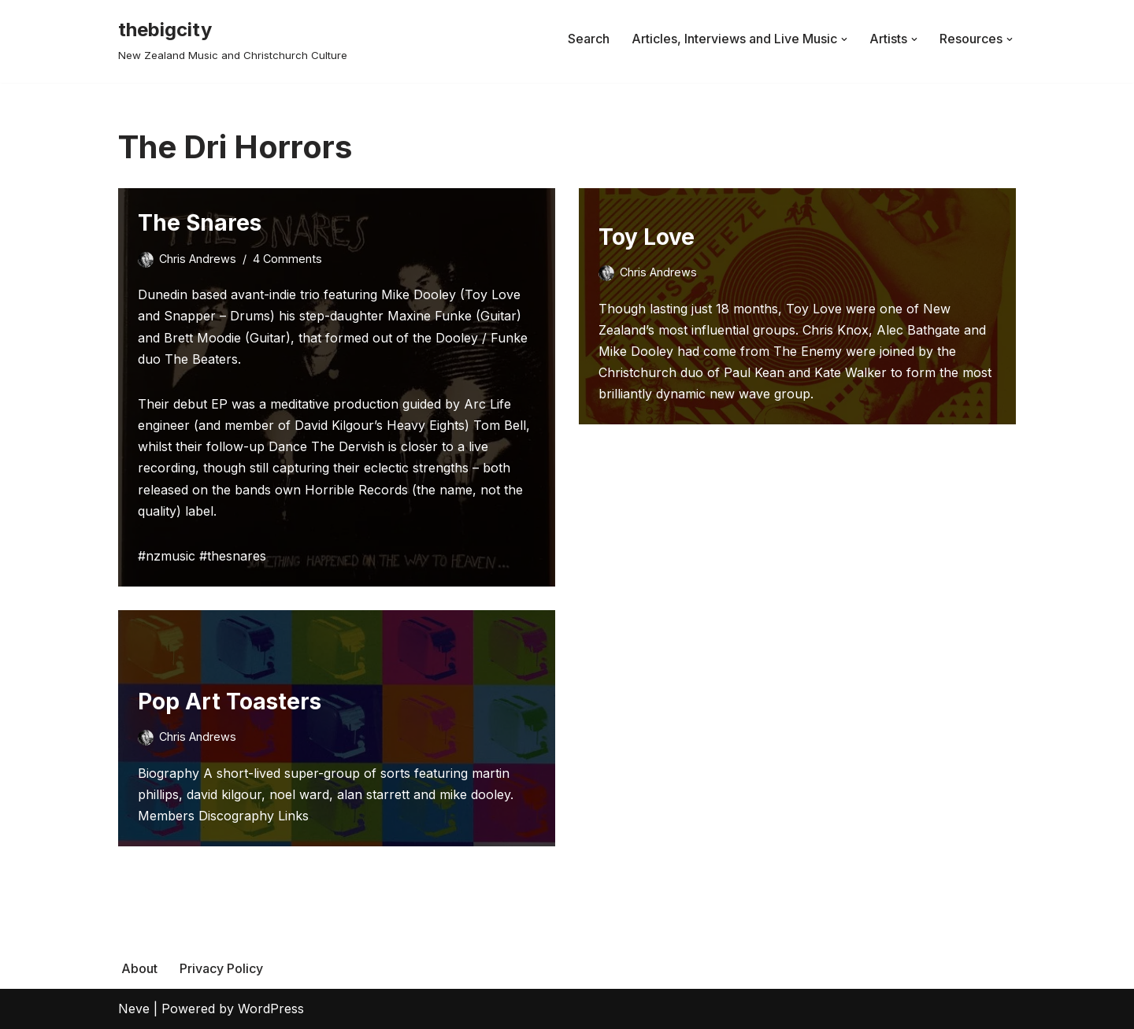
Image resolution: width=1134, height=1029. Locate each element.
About (139, 968)
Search (589, 38)
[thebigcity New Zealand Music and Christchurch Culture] (232, 39)
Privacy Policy (221, 968)
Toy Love (646, 237)
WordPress (271, 1008)
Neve (134, 1008)
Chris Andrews (197, 258)
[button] (844, 39)
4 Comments (287, 258)
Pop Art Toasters (229, 701)
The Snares (199, 222)
